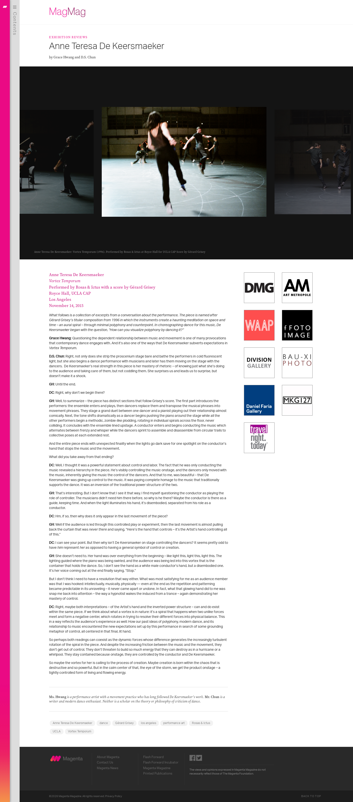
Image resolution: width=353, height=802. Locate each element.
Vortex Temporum (80, 731)
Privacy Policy (114, 796)
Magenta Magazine (158, 768)
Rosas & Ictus (202, 723)
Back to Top (312, 796)
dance (105, 723)
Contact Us (106, 762)
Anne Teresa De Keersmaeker (73, 723)
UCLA (58, 731)
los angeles (149, 723)
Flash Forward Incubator (162, 762)
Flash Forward (154, 757)
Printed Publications (159, 773)
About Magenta (109, 757)
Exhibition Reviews (69, 37)
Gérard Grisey (125, 723)
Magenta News (109, 768)
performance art (175, 723)
